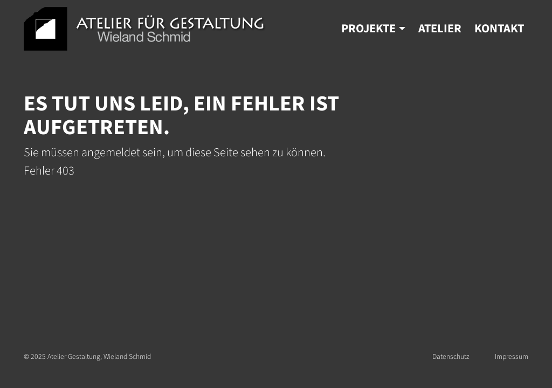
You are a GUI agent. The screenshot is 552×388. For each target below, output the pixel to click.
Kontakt (499, 28)
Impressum (511, 356)
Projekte (368, 28)
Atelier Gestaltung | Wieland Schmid (145, 29)
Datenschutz (450, 356)
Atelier (439, 28)
